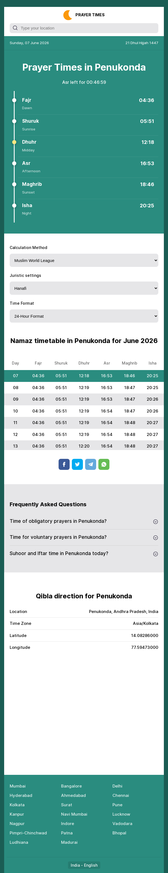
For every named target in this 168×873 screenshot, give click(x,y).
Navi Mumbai (74, 814)
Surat (66, 804)
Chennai (120, 795)
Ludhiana (19, 842)
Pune (117, 804)
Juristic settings (25, 275)
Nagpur (17, 823)
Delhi (117, 786)
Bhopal (119, 832)
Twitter (77, 464)
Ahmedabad (73, 795)
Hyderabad (21, 795)
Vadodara (122, 823)
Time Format (22, 303)
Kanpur (17, 814)
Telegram (90, 464)
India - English (84, 865)
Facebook (64, 464)
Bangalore (71, 786)
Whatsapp (103, 464)
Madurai (69, 842)
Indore (67, 823)
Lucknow (121, 814)
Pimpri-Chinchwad (28, 832)
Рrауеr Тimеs (90, 14)
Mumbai (18, 786)
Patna (67, 832)
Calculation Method (28, 247)
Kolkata (17, 804)
